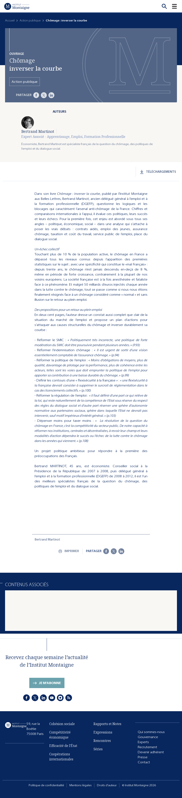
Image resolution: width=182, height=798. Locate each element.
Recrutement (147, 747)
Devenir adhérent (151, 752)
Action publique (30, 20)
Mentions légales (80, 785)
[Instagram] (60, 697)
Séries (98, 749)
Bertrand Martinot (37, 131)
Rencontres (102, 740)
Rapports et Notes (107, 723)
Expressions (103, 732)
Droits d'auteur (107, 785)
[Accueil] (16, 6)
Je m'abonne (50, 683)
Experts (143, 742)
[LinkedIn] (51, 95)
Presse (142, 757)
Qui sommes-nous (151, 732)
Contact (144, 762)
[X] (44, 95)
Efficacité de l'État (63, 745)
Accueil (10, 20)
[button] (177, 6)
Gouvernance (148, 737)
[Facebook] (36, 95)
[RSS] (68, 697)
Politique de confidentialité (46, 785)
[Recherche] (164, 6)
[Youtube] (51, 697)
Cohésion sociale (62, 723)
